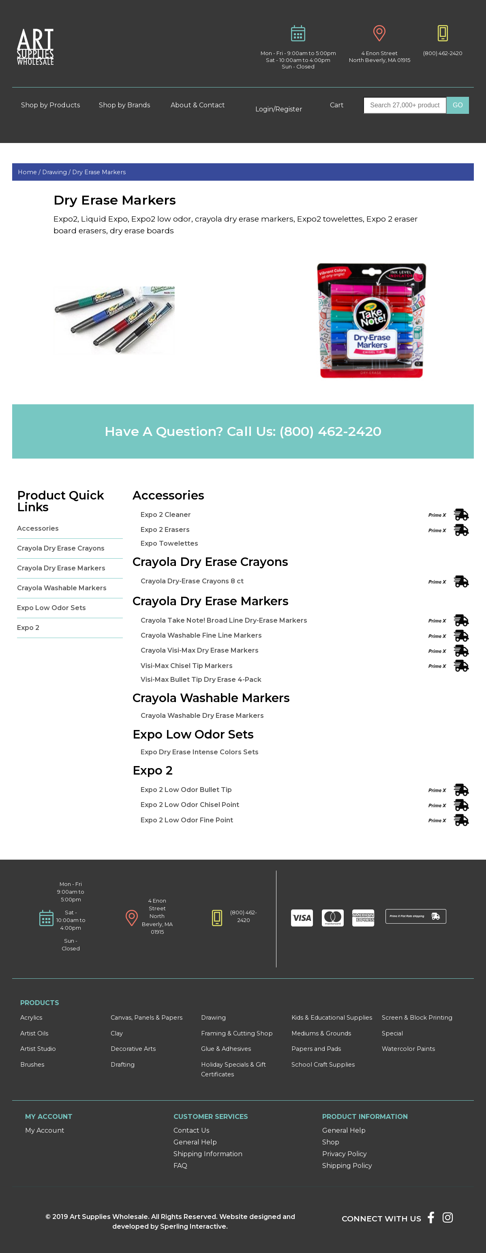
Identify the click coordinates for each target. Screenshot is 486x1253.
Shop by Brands (127, 105)
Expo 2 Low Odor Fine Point (187, 820)
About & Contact (201, 105)
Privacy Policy (344, 1154)
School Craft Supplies (323, 1064)
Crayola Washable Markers (62, 588)
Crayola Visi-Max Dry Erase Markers (200, 650)
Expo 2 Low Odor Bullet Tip (186, 790)
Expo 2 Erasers (165, 530)
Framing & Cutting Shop (237, 1033)
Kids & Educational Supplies (331, 1017)
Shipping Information (207, 1154)
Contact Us (191, 1130)
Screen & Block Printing (417, 1017)
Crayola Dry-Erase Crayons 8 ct (192, 581)
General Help (195, 1142)
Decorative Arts (133, 1048)
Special (392, 1033)
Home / (30, 172)
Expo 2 (28, 628)
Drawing (213, 1017)
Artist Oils (34, 1033)
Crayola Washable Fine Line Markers (201, 635)
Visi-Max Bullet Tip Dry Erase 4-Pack (201, 679)
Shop (330, 1142)
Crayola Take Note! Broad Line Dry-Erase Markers (224, 620)
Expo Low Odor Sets (51, 608)
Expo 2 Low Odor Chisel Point (190, 805)
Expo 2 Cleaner (166, 515)
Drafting (123, 1064)
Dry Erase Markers (99, 172)
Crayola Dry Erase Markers (61, 568)
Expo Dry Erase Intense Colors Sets (200, 752)
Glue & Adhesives (226, 1048)
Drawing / (57, 172)
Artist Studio (38, 1048)
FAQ (180, 1166)
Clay (117, 1033)
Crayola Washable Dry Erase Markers (202, 715)
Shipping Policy (347, 1166)
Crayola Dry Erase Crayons (61, 548)
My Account (44, 1130)
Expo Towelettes (169, 543)
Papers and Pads (316, 1048)
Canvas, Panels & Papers (146, 1017)
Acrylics (31, 1017)
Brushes (32, 1064)
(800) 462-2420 (442, 53)
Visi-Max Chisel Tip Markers (187, 666)
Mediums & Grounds (321, 1033)
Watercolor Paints (408, 1048)
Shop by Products (54, 105)
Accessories (38, 528)
